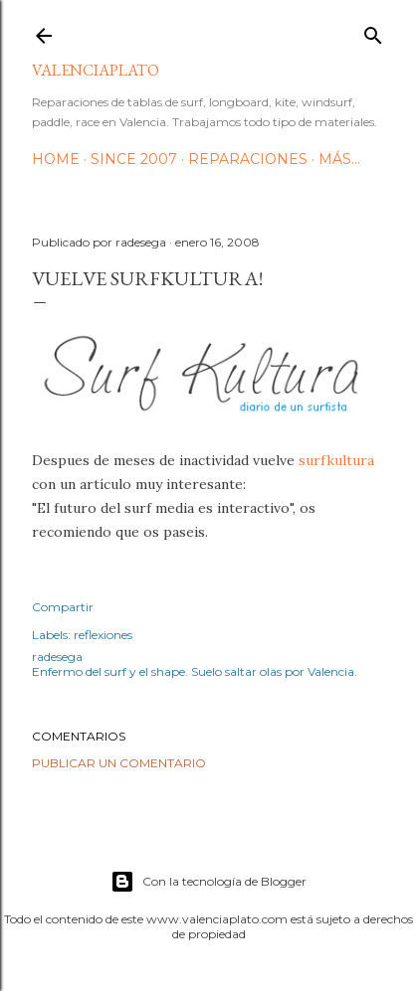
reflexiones (103, 634)
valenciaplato (95, 70)
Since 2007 (134, 159)
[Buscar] (373, 31)
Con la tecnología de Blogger (208, 882)
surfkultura (336, 460)
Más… (339, 159)
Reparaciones (248, 159)
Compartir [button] (63, 606)
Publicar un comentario (119, 762)
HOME (56, 159)
